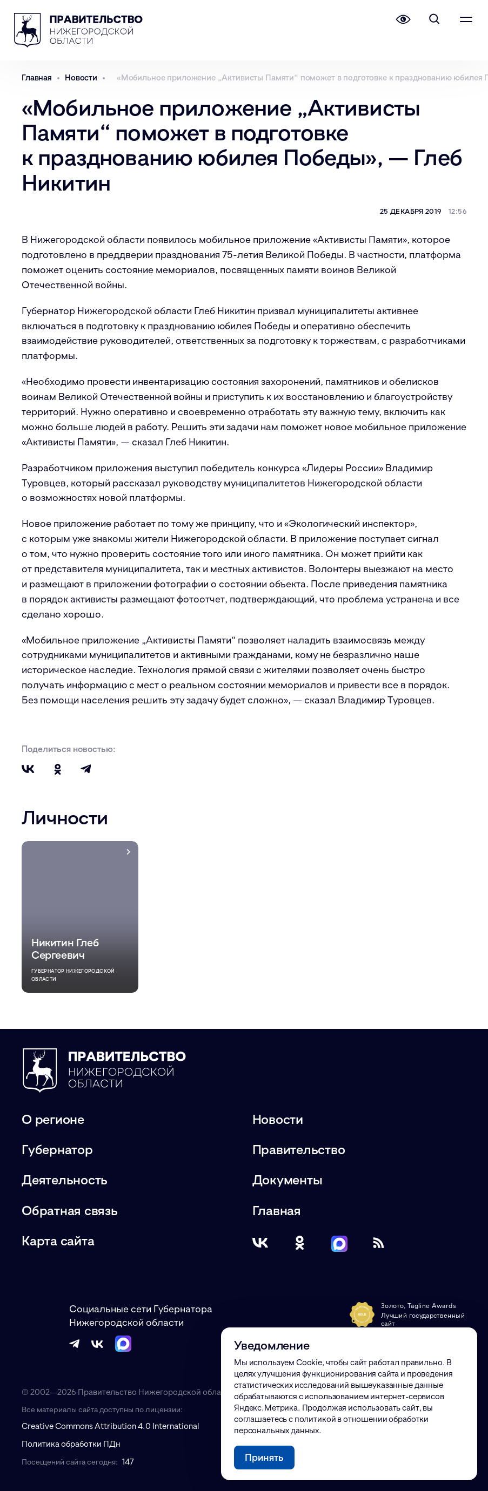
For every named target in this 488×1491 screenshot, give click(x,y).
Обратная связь (70, 1210)
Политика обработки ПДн (71, 1443)
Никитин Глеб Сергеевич (64, 948)
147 (128, 1461)
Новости (277, 1119)
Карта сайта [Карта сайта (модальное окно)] (58, 1241)
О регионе (53, 1119)
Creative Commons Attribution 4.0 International (110, 1426)
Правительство (298, 1149)
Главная (276, 1210)
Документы (287, 1179)
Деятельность (65, 1179)
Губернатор (57, 1149)
